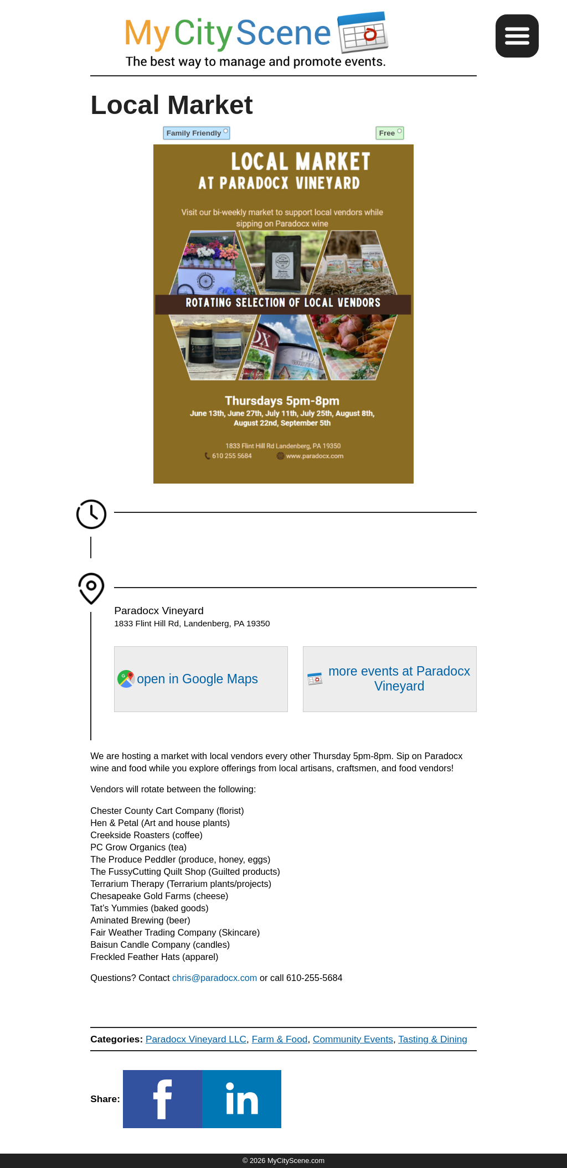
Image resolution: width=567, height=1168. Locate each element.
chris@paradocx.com (216, 978)
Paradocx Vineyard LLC (196, 1039)
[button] (517, 36)
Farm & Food (280, 1039)
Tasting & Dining (432, 1039)
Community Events (353, 1039)
